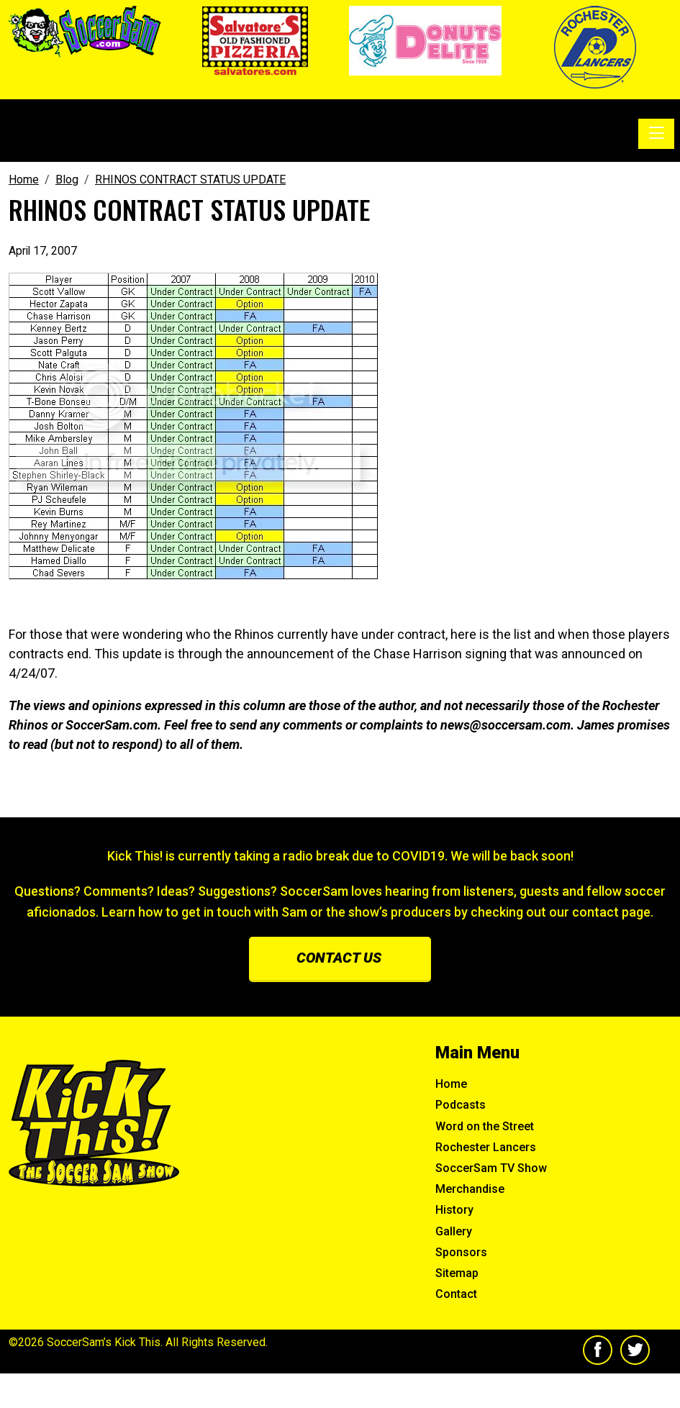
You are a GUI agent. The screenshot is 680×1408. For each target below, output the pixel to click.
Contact (456, 1294)
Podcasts (460, 1105)
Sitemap (457, 1273)
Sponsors (461, 1252)
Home (451, 1084)
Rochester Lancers (485, 1147)
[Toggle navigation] (656, 134)
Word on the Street (484, 1126)
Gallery (453, 1231)
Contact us (338, 957)
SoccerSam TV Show (491, 1168)
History (454, 1210)
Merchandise (469, 1189)
